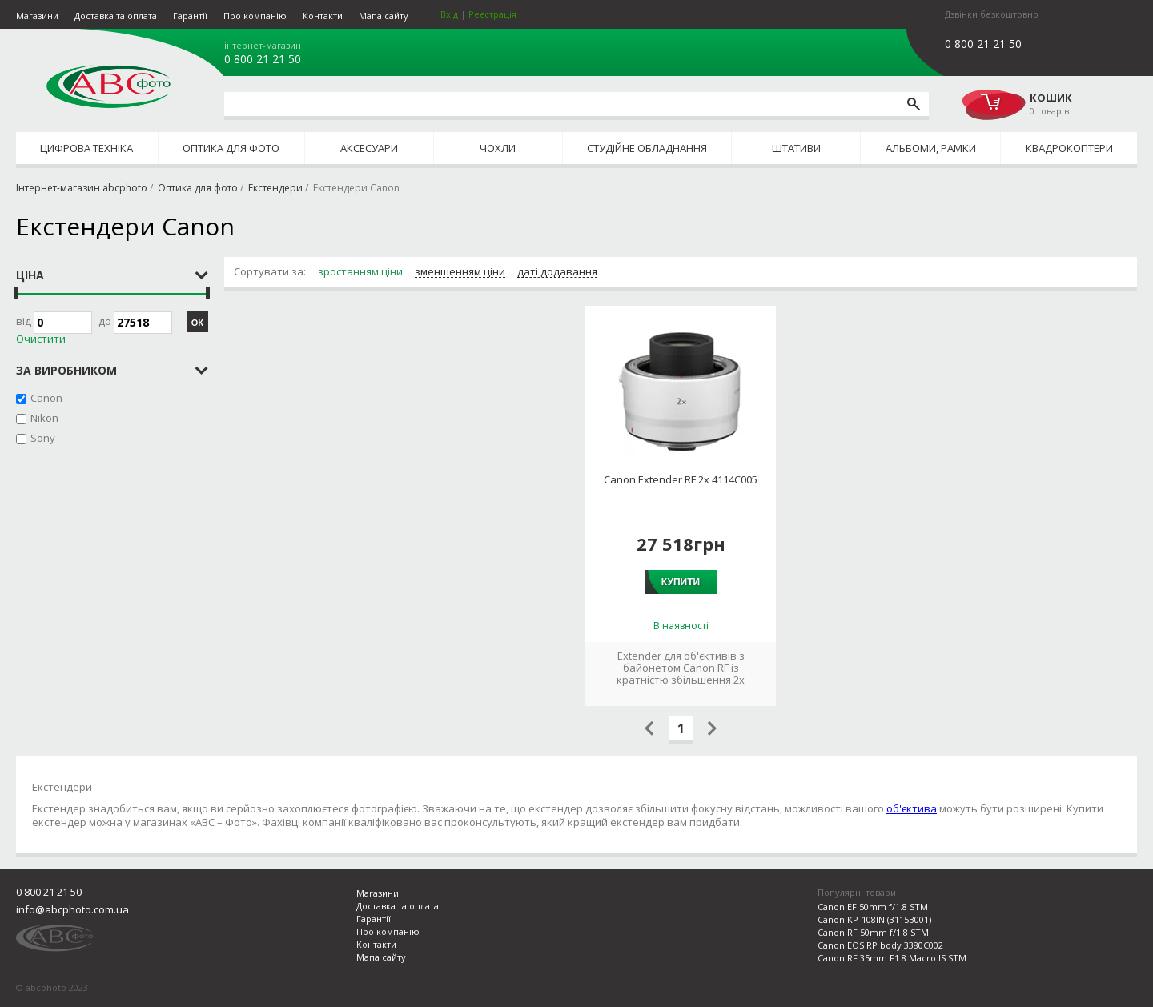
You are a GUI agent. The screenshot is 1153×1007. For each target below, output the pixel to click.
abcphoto (108, 86)
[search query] (561, 104)
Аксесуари (369, 148)
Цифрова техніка (86, 148)
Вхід (449, 14)
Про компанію (255, 16)
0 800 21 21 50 (262, 59)
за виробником (66, 370)
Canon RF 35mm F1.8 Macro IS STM (892, 958)
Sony (42, 438)
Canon (46, 398)
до (135, 322)
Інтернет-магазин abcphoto (81, 188)
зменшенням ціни (460, 272)
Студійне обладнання (647, 148)
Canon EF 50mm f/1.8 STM (873, 907)
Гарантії (190, 16)
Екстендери (275, 188)
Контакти (323, 16)
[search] (913, 104)
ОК (197, 322)
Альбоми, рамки (931, 148)
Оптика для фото (231, 148)
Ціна (30, 275)
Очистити (41, 339)
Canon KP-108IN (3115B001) (874, 919)
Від (54, 322)
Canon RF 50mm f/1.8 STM (873, 932)
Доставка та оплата (115, 16)
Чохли (498, 148)
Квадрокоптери (1069, 148)
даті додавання (557, 272)
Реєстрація (492, 14)
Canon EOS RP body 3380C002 (880, 945)
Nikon (44, 418)
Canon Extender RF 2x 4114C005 (680, 480)
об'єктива (911, 808)
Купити (680, 582)
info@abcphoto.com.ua (72, 909)
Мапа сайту (383, 16)
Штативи (796, 148)
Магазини (37, 16)
